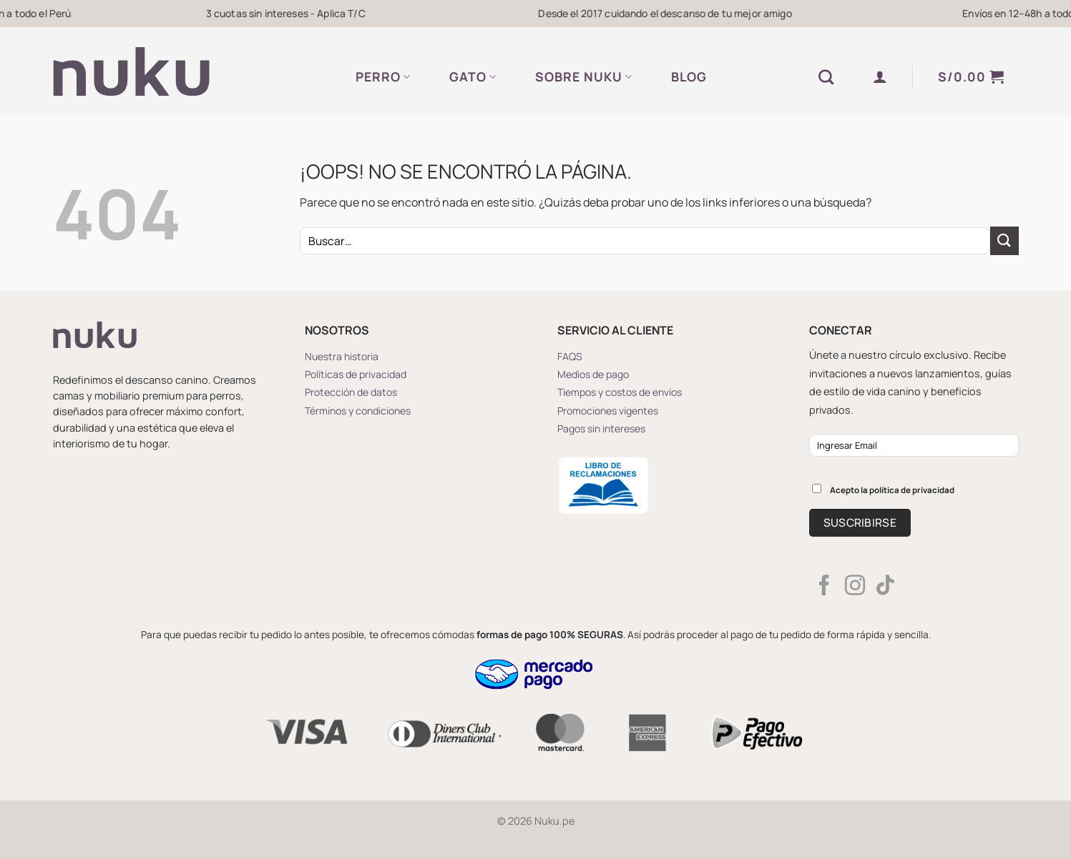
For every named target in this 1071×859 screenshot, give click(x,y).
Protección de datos (351, 392)
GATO (473, 76)
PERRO (383, 76)
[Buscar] (826, 77)
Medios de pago (593, 374)
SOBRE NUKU (583, 76)
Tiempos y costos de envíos (619, 392)
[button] (880, 76)
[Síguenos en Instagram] (855, 586)
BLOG (689, 76)
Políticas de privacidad (355, 374)
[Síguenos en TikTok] (885, 586)
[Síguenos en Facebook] (824, 586)
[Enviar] (1004, 240)
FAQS (569, 356)
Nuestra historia (341, 356)
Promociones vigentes (607, 410)
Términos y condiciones (358, 410)
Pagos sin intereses (601, 428)
